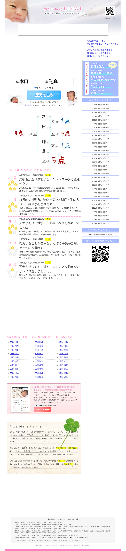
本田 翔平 (14, 350)
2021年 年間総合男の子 (100, 128)
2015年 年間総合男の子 (100, 173)
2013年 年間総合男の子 (100, 189)
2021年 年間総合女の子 (100, 131)
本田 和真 (39, 361)
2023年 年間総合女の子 (100, 116)
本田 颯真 (39, 354)
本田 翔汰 (14, 377)
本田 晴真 (63, 365)
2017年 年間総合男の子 (100, 158)
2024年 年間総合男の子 (100, 105)
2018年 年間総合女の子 (100, 154)
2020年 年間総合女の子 (100, 139)
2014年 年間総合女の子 (100, 185)
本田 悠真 (39, 342)
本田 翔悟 (63, 357)
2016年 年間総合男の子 (100, 166)
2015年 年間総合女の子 (100, 177)
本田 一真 (39, 350)
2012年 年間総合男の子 (100, 196)
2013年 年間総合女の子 (100, 193)
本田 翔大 (14, 346)
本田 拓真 (39, 346)
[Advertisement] (63, 29)
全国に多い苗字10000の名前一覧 (100, 234)
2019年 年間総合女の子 (100, 147)
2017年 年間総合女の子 (100, 162)
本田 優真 (39, 357)
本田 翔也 (14, 369)
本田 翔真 (14, 354)
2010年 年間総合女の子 (100, 216)
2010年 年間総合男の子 (100, 212)
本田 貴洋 (63, 369)
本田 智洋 (63, 361)
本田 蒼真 (39, 369)
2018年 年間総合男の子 (100, 151)
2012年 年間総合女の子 (100, 200)
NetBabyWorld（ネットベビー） (101, 41)
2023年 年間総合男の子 (100, 112)
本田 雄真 (63, 373)
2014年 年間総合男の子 (100, 181)
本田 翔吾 (14, 361)
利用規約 (28, 105)
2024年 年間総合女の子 (100, 108)
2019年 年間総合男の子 (100, 143)
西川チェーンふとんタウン (98, 56)
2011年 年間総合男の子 (100, 204)
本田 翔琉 (14, 373)
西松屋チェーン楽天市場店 (98, 53)
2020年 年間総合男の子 (100, 135)
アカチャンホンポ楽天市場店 (99, 50)
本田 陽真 (39, 377)
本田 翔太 (14, 342)
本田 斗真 (39, 365)
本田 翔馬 (14, 357)
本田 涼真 (63, 377)
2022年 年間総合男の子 (100, 120)
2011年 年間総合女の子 (100, 208)
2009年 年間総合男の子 (100, 219)
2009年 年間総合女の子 (100, 223)
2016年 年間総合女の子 (100, 170)
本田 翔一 (14, 365)
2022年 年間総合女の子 (100, 124)
